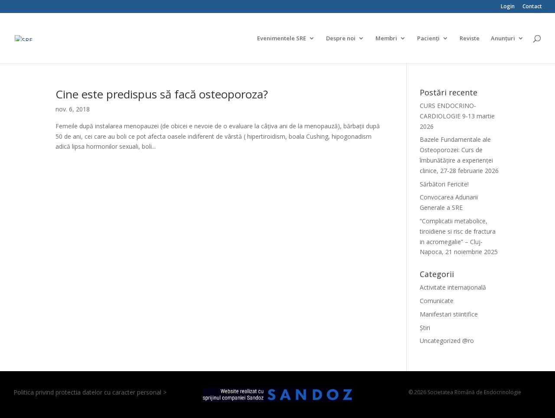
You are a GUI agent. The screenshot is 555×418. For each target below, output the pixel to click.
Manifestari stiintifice (449, 314)
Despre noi (341, 38)
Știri (425, 327)
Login (508, 7)
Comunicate (437, 301)
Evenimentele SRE (281, 38)
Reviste (470, 38)
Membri (386, 38)
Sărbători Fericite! (444, 184)
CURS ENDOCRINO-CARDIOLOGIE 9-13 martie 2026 (457, 116)
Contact (532, 7)
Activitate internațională (453, 287)
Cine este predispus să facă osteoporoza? (162, 94)
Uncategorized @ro (447, 340)
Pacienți (428, 38)
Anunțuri (503, 38)
